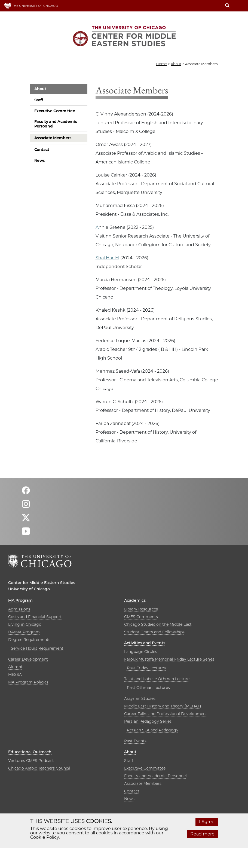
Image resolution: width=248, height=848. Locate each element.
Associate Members (52, 137)
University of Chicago (29, 588)
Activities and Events (144, 642)
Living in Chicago (24, 624)
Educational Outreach (29, 751)
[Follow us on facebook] (26, 492)
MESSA (15, 674)
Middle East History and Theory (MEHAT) (162, 706)
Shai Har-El (107, 257)
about (176, 64)
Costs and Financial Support (35, 616)
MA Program (20, 600)
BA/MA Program (24, 632)
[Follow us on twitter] (26, 519)
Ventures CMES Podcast (31, 760)
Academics (135, 600)
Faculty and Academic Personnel (55, 124)
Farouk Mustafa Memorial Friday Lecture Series (169, 659)
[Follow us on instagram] (26, 506)
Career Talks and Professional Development (165, 713)
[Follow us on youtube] (26, 533)
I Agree (207, 821)
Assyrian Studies (139, 698)
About (40, 88)
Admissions (19, 609)
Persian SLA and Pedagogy (152, 730)
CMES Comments (141, 616)
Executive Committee (54, 110)
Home (161, 64)
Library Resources (141, 609)
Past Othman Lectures (148, 687)
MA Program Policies (28, 682)
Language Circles (140, 651)
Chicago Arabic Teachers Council (39, 768)
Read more (202, 834)
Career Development (28, 659)
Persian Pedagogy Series (148, 721)
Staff (38, 100)
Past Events (135, 740)
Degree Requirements (29, 639)
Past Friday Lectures (146, 667)
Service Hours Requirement (37, 648)
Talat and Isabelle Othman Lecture (156, 678)
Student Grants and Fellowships (154, 632)
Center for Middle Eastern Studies (41, 582)
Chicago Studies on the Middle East (158, 624)
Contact (41, 149)
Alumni (15, 666)
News (39, 160)
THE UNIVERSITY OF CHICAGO (31, 6)
